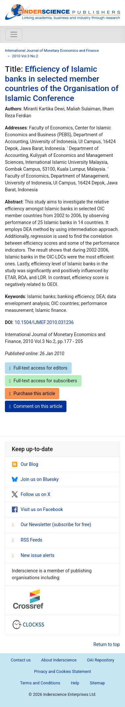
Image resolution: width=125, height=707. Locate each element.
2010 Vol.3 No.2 (25, 56)
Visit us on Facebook (37, 509)
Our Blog (25, 464)
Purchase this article (32, 393)
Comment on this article (35, 406)
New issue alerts (33, 555)
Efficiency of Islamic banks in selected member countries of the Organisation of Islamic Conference (61, 83)
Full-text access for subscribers (43, 381)
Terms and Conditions (40, 682)
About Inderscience (59, 660)
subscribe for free (72, 524)
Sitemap (97, 682)
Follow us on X (31, 494)
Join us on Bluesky (35, 479)
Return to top (107, 644)
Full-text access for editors (38, 368)
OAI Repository (100, 660)
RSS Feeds (27, 540)
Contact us (21, 660)
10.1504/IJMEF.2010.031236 (44, 322)
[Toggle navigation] (13, 34)
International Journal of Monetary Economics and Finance (52, 50)
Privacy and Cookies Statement (62, 671)
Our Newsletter (32, 524)
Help (75, 682)
